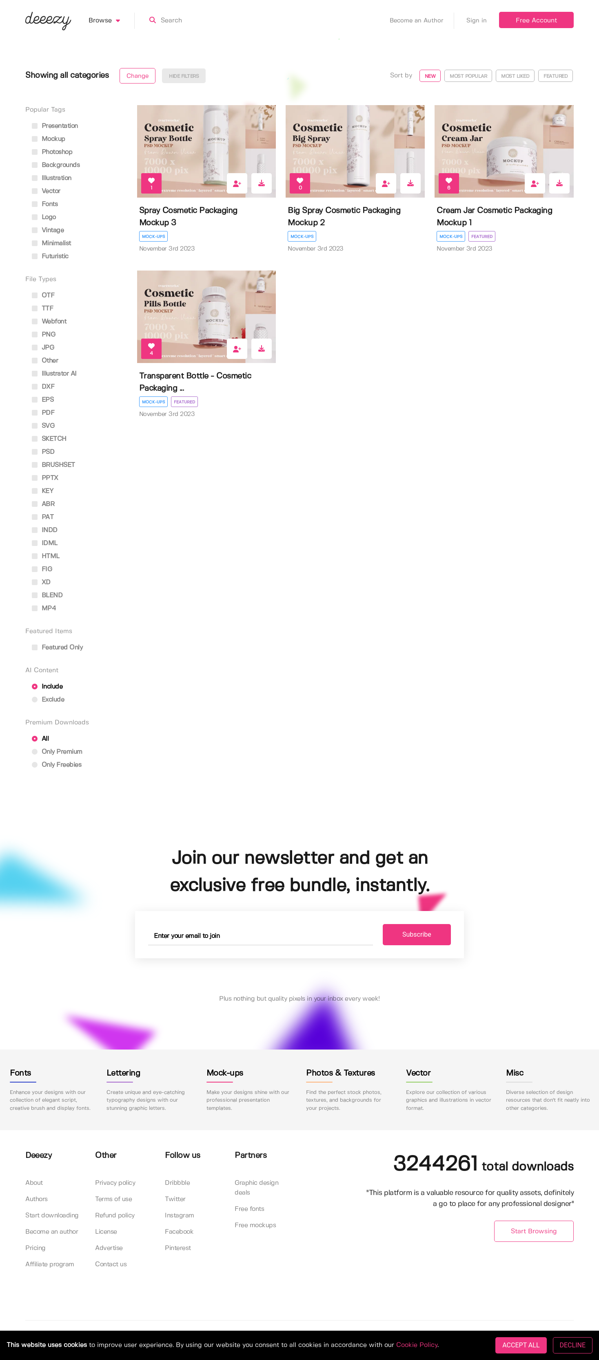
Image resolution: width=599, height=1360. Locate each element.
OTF (43, 296)
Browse (112, 21)
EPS (42, 400)
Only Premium (57, 752)
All (40, 739)
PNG (43, 335)
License (106, 1232)
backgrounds (56, 165)
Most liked (515, 76)
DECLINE (573, 1345)
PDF (43, 413)
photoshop (52, 152)
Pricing (35, 1248)
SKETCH (49, 439)
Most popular (468, 76)
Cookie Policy (416, 1345)
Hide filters (184, 76)
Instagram (179, 1216)
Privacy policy (115, 1183)
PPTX (45, 478)
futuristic (50, 256)
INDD (45, 530)
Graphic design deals (256, 1188)
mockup (48, 139)
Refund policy (115, 1216)
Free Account (536, 21)
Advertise (109, 1248)
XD (41, 582)
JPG (43, 348)
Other (45, 361)
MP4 (44, 608)
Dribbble (177, 1183)
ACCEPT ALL (520, 1345)
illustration (51, 178)
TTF (42, 309)
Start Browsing (534, 1231)
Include (47, 687)
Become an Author (422, 21)
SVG (43, 426)
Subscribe (416, 934)
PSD (43, 452)
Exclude (48, 700)
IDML (45, 543)
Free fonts (249, 1209)
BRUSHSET (53, 465)
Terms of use (113, 1199)
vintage (48, 230)
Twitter (175, 1199)
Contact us (110, 1264)
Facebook (179, 1232)
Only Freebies (56, 765)
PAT (42, 517)
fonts (45, 204)
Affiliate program (49, 1264)
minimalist (51, 243)
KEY (42, 491)
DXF (43, 387)
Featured (556, 76)
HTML (46, 556)
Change (137, 76)
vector (46, 191)
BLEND (47, 595)
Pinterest (178, 1248)
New (430, 76)
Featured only (57, 648)
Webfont (49, 322)
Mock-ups (153, 237)
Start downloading (52, 1216)
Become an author (51, 1232)
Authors (36, 1199)
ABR (43, 504)
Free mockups (255, 1225)
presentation (55, 126)
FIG (42, 569)
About (34, 1183)
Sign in (476, 21)
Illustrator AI (54, 374)
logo (44, 217)
